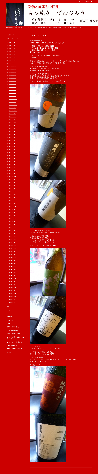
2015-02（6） (12, 233)
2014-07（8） (12, 254)
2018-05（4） (12, 116)
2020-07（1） (12, 42)
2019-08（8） (12, 72)
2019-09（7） (12, 69)
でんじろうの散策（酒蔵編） (15, 348)
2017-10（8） (12, 137)
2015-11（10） (13, 206)
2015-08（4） (12, 215)
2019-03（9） (12, 87)
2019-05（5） (12, 81)
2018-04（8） (12, 119)
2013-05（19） (13, 296)
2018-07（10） (13, 110)
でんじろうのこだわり (13, 327)
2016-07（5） (12, 182)
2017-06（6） (12, 149)
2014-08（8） (12, 251)
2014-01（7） (12, 272)
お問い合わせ (10, 320)
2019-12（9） (12, 60)
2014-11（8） (12, 242)
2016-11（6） (12, 170)
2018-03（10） (13, 122)
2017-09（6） (12, 140)
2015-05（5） (12, 224)
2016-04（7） (12, 191)
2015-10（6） (12, 209)
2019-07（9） (12, 75)
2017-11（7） (12, 134)
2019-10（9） (12, 66)
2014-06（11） (13, 257)
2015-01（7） (12, 236)
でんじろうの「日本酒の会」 (15, 342)
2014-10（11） (13, 245)
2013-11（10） (13, 278)
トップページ (10, 35)
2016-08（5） (12, 179)
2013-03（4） (12, 302)
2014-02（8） (12, 269)
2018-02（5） (12, 125)
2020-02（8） (12, 54)
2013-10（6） (12, 281)
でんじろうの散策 (12, 345)
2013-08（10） (13, 287)
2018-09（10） (13, 105)
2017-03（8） (12, 158)
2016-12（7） (12, 167)
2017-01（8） (12, 164)
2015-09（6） (12, 212)
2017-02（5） (12, 161)
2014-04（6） (12, 263)
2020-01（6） (12, 57)
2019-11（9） (12, 63)
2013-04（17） (13, 299)
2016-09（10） (13, 176)
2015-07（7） (12, 218)
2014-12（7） (12, 239)
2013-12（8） (12, 275)
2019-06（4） (12, 78)
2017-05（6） (12, 152)
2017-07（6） (12, 146)
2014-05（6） (12, 260)
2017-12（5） (12, 131)
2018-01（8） (12, 128)
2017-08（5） (12, 143)
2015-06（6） (12, 221)
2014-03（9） (12, 266)
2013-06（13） (13, 293)
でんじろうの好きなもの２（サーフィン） (15, 337)
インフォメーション (12, 38)
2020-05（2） (12, 45)
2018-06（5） (12, 113)
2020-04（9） (12, 48)
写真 (8, 306)
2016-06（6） (12, 185)
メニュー (9, 310)
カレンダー (10, 313)
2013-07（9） (12, 290)
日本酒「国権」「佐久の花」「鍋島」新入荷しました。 (48, 43)
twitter (9, 352)
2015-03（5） (12, 230)
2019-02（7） (12, 90)
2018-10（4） (12, 102)
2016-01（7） (12, 200)
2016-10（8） (12, 173)
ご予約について (11, 323)
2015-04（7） (12, 227)
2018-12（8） (12, 96)
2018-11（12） (13, 99)
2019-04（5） (12, 84)
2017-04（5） (12, 155)
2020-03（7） (12, 51)
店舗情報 (9, 316)
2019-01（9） (12, 93)
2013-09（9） (12, 284)
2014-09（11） (13, 248)
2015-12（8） (12, 203)
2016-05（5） (12, 188)
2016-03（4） (12, 194)
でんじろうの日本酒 (12, 330)
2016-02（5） (12, 197)
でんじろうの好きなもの (13, 333)
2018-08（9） (12, 107)
